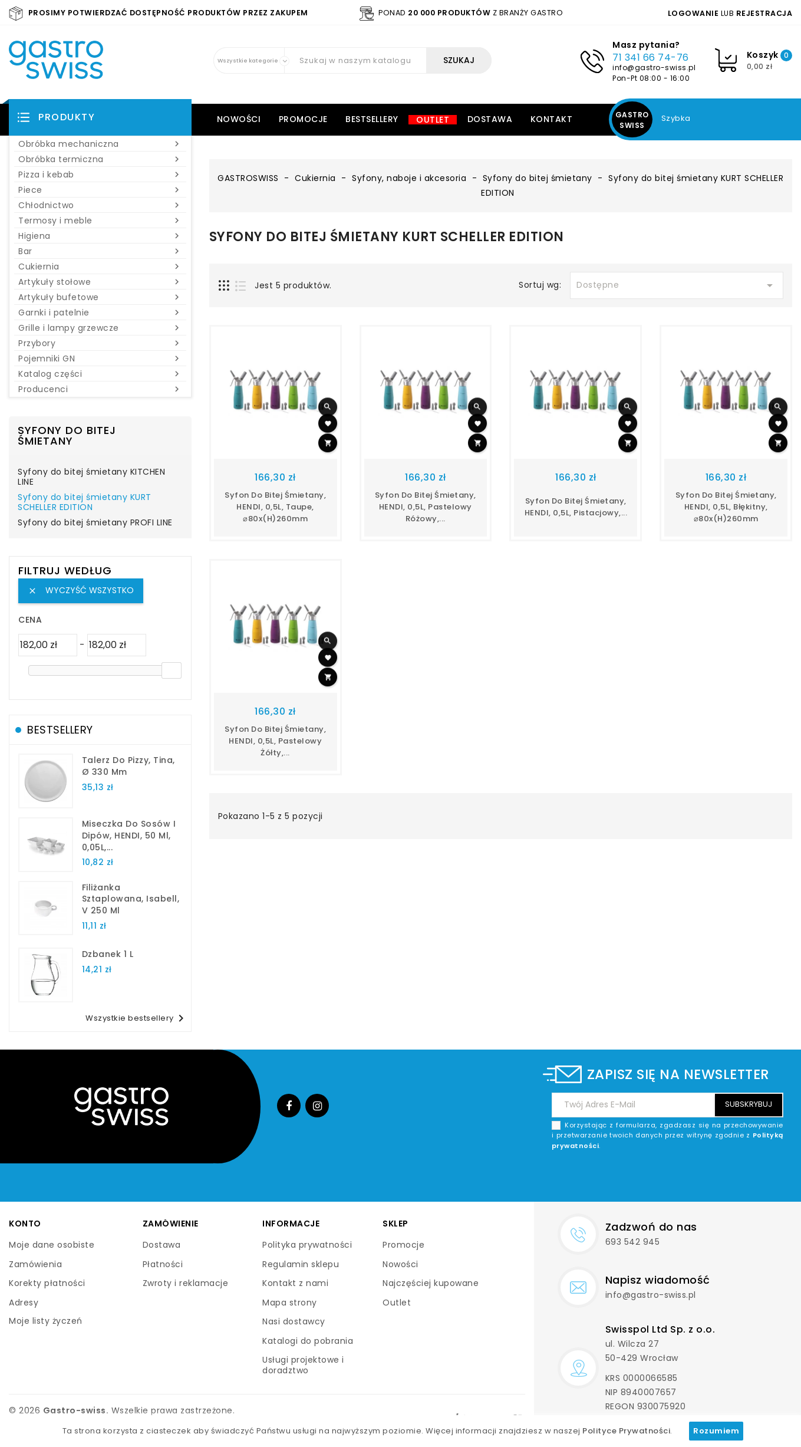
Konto (25, 1223)
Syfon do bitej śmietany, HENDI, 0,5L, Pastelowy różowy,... (425, 506)
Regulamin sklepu (300, 1264)
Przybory (100, 343)
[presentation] (693, 1179)
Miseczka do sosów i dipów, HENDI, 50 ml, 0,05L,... (129, 835)
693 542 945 (632, 1242)
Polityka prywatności (307, 1245)
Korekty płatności (47, 1283)
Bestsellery (371, 119)
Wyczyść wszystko (81, 590)
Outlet (432, 120)
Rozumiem (716, 1430)
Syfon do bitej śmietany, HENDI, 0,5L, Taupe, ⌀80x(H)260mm (275, 506)
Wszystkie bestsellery (136, 1018)
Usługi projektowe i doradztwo (303, 1365)
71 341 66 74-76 (650, 57)
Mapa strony (289, 1302)
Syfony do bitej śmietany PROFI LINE (95, 523)
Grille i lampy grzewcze (100, 328)
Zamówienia (35, 1264)
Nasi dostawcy (293, 1321)
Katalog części (100, 374)
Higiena (100, 236)
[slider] (171, 670)
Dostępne (676, 285)
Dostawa (490, 119)
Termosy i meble (100, 220)
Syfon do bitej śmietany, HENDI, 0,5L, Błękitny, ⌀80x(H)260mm (726, 506)
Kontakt (551, 119)
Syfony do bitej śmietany (67, 435)
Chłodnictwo (100, 205)
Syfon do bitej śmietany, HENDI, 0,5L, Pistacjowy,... (576, 506)
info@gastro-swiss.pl (653, 68)
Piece (100, 190)
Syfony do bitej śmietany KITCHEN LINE (91, 477)
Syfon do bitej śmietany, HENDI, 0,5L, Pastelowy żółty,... (275, 741)
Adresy (23, 1302)
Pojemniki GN (100, 358)
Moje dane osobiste (51, 1245)
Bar (100, 251)
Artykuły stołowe (100, 282)
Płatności (163, 1264)
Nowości (239, 119)
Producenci (100, 389)
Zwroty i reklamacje (186, 1283)
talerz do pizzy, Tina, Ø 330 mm (128, 766)
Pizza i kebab (100, 174)
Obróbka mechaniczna (100, 144)
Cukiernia (100, 266)
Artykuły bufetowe (100, 297)
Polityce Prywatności (626, 1430)
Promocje (303, 119)
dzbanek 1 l (108, 954)
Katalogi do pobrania (307, 1341)
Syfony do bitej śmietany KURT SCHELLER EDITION (84, 503)
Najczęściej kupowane (431, 1283)
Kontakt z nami (295, 1283)
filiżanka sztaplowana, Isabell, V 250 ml (131, 899)
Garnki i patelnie (100, 312)
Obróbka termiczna (100, 159)
